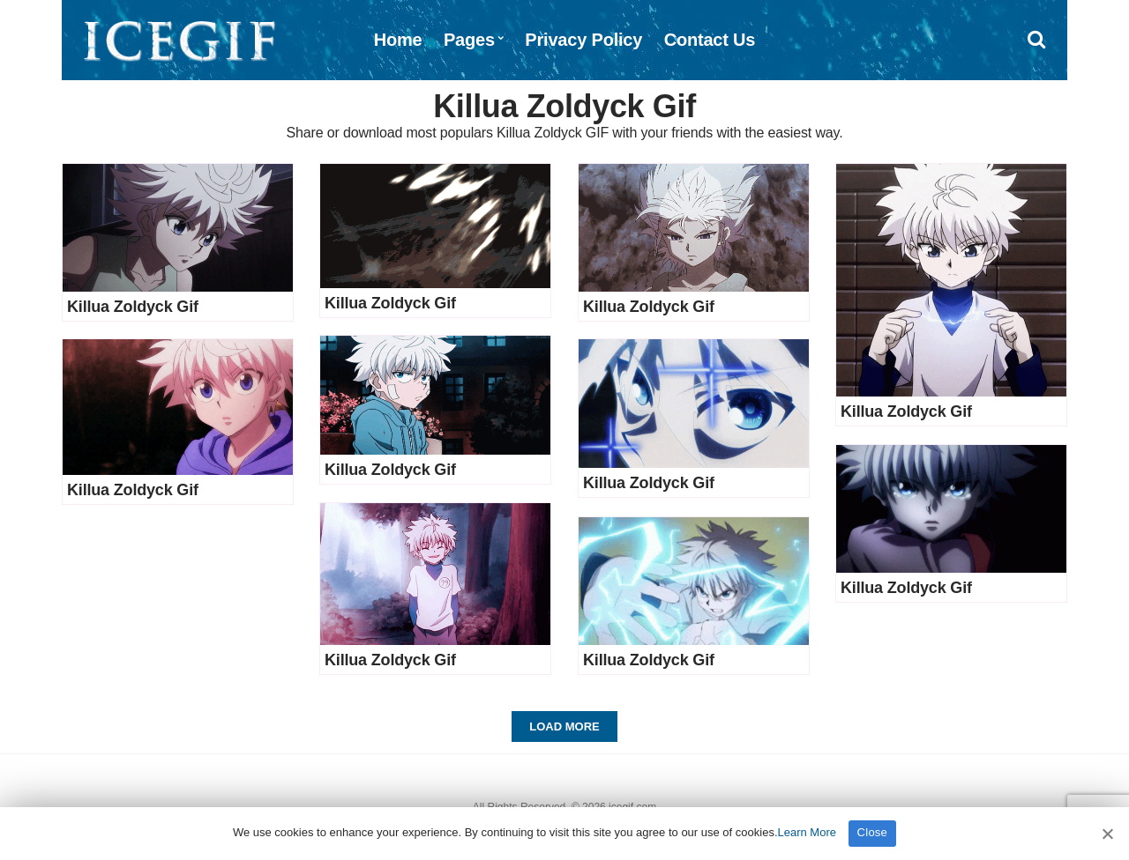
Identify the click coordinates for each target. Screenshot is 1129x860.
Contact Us (710, 39)
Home (398, 39)
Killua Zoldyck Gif (132, 306)
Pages (469, 39)
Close (872, 832)
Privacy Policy (583, 39)
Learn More (807, 832)
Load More (564, 726)
